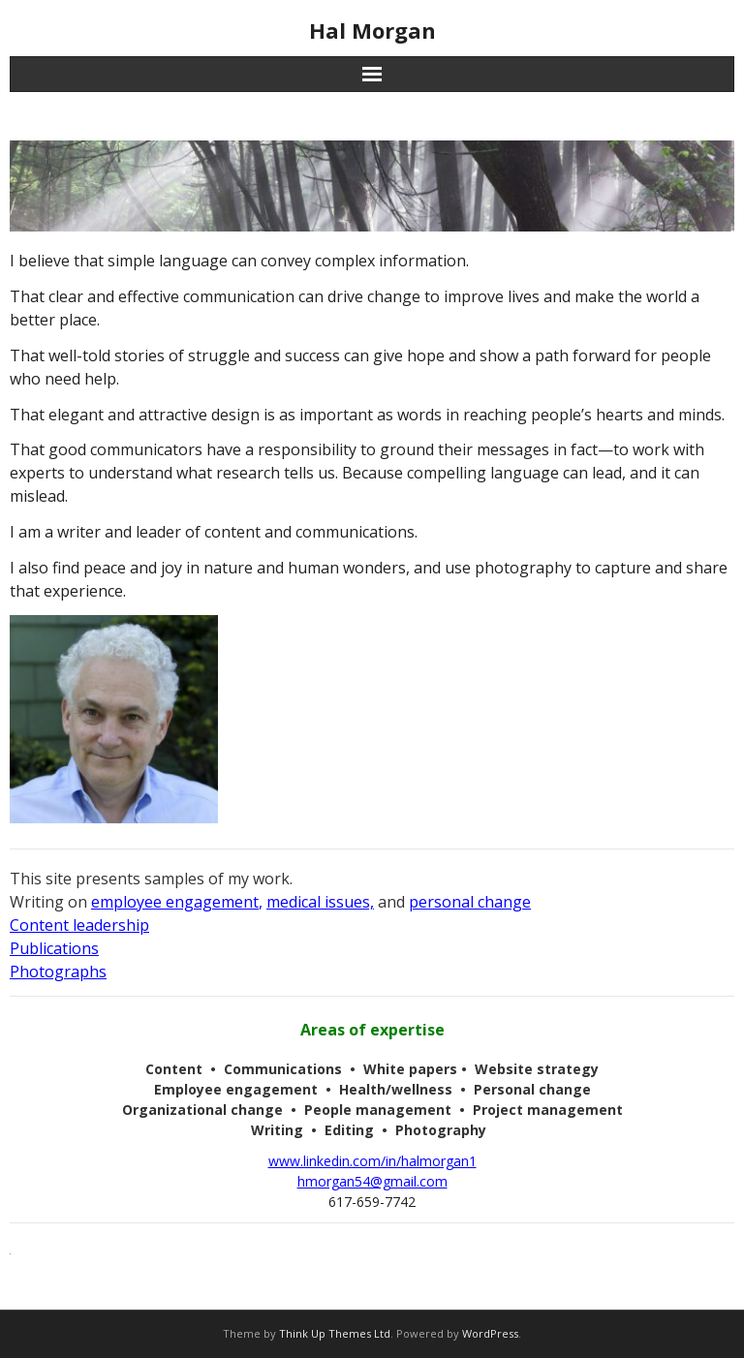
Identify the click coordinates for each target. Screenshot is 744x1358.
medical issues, (320, 901)
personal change (470, 901)
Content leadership (79, 925)
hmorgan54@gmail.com (372, 1181)
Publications (54, 948)
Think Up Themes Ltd (334, 1333)
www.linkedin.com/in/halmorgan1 (372, 1161)
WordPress (490, 1333)
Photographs (58, 971)
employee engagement (175, 901)
